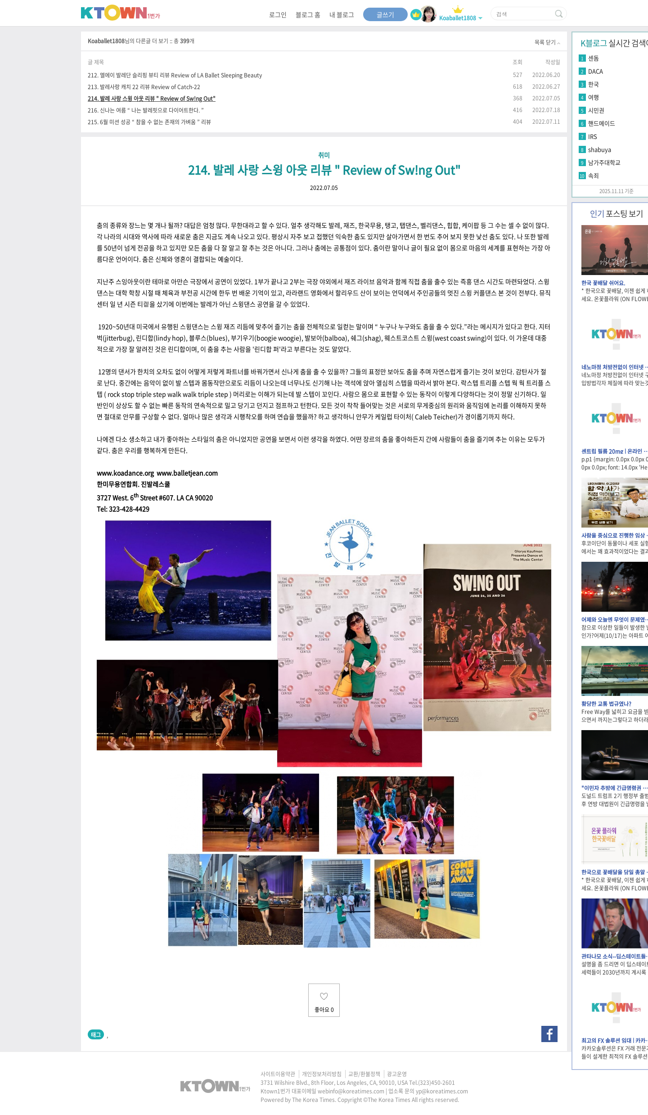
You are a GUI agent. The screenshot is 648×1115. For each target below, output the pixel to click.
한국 (593, 84)
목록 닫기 (547, 42)
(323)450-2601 (436, 1083)
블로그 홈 (308, 14)
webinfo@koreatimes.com (351, 1091)
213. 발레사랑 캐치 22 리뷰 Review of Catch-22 (144, 86)
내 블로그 (341, 14)
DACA (595, 71)
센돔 (593, 58)
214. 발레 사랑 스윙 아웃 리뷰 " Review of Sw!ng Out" (152, 98)
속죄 (593, 175)
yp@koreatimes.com (442, 1091)
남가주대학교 (604, 162)
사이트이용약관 (278, 1074)
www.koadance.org (125, 472)
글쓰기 (385, 14)
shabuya (599, 149)
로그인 (278, 14)
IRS (592, 136)
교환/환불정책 (364, 1074)
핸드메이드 (601, 123)
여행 (593, 97)
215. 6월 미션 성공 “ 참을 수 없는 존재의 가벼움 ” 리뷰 (149, 122)
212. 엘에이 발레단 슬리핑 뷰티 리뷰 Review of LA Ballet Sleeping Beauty (175, 75)
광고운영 (397, 1074)
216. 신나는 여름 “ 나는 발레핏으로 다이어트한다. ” (146, 110)
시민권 (596, 110)
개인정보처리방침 (322, 1074)
